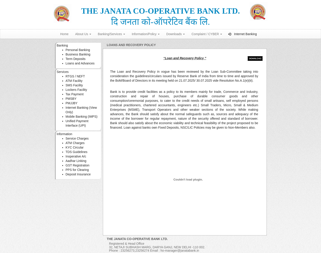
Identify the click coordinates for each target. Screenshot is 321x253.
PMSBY (71, 98)
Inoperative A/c (76, 156)
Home (64, 34)
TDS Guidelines (76, 152)
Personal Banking (78, 50)
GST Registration (77, 165)
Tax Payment (75, 94)
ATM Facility (74, 81)
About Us (83, 34)
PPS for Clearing (77, 170)
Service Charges (77, 138)
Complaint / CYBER (206, 34)
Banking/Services (111, 34)
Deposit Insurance (78, 174)
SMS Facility (74, 85)
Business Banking (78, 54)
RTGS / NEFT (75, 76)
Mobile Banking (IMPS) (81, 116)
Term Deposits (75, 59)
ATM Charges (75, 143)
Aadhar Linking (76, 161)
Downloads (175, 34)
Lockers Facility (76, 89)
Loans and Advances (80, 63)
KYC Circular (75, 147)
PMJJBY (72, 103)
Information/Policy (146, 34)
